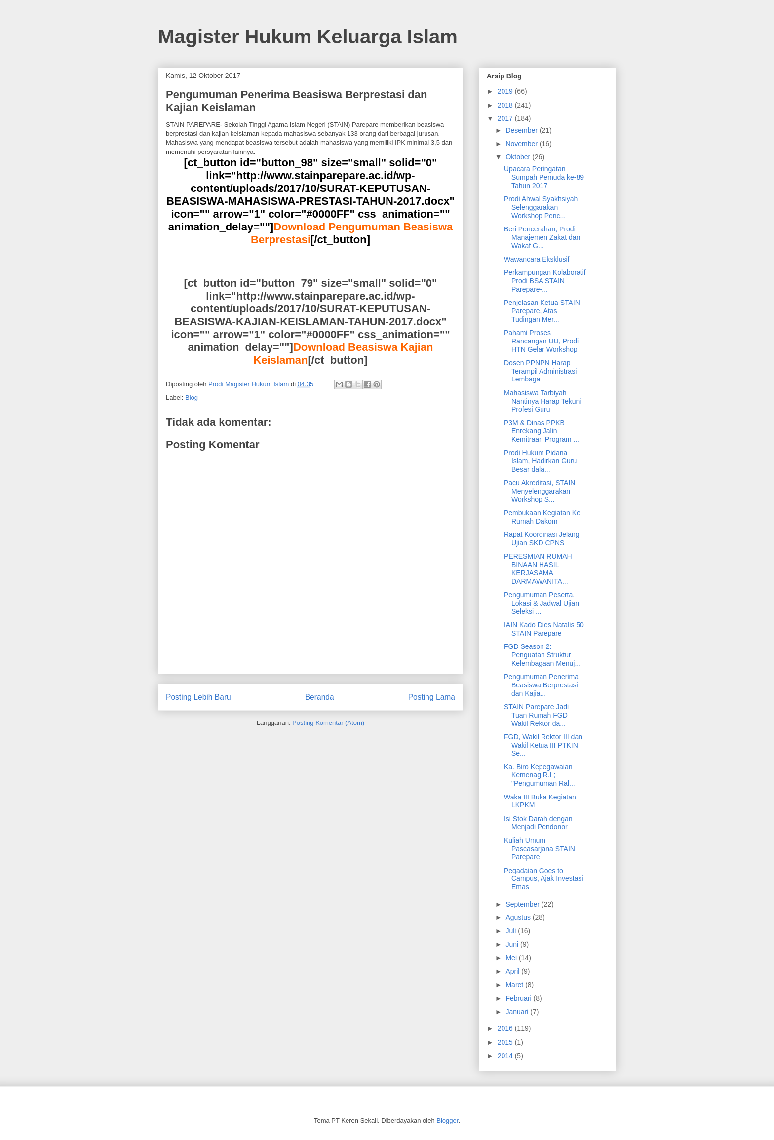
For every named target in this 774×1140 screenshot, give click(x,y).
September (523, 904)
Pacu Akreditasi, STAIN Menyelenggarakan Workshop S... (539, 491)
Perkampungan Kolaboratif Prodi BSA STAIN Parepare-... (545, 280)
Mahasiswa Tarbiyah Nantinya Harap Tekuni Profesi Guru (542, 401)
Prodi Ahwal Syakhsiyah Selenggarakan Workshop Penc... (541, 207)
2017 (506, 118)
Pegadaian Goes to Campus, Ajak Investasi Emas (543, 879)
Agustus (518, 917)
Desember (522, 130)
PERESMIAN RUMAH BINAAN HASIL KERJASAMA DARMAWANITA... (538, 568)
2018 (506, 105)
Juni (512, 944)
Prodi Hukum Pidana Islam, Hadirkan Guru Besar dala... (540, 461)
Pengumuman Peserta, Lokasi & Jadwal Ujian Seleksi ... (541, 603)
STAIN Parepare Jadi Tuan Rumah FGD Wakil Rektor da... (536, 715)
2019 (506, 91)
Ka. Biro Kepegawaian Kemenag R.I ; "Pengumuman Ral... (539, 775)
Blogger (447, 1120)
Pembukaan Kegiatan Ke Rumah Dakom (542, 517)
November (522, 144)
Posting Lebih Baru (198, 697)
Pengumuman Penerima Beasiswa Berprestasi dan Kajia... (541, 685)
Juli (511, 931)
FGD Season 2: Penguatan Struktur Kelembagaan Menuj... (542, 655)
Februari (519, 998)
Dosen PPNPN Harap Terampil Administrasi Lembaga (540, 371)
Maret (515, 984)
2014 (506, 1056)
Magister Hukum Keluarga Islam (308, 36)
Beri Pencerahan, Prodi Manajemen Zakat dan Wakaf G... (542, 237)
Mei (511, 958)
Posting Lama (431, 697)
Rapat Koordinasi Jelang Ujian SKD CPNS (542, 539)
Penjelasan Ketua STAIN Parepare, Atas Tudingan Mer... (542, 311)
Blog (191, 397)
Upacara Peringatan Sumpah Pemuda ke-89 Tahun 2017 (544, 177)
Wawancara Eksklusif (537, 259)
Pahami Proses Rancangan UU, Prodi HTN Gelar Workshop (541, 341)
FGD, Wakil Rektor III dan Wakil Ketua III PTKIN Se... (543, 745)
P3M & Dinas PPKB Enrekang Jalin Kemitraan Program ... (541, 431)
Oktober (518, 157)
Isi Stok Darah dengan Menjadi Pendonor (538, 823)
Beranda (319, 697)
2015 (506, 1042)
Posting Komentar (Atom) (328, 722)
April (513, 971)
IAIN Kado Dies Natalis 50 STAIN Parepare (544, 629)
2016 (506, 1028)
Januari (517, 1012)
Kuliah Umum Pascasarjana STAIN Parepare (539, 848)
